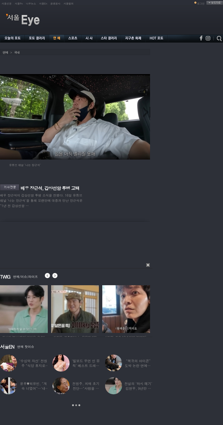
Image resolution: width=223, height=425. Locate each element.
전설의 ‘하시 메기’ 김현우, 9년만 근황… (138, 388)
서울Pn (19, 3)
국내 (17, 52)
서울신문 (7, 3)
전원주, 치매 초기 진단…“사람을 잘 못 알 (85, 388)
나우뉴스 (31, 3)
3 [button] (79, 405)
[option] (24, 308)
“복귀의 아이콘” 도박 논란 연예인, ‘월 (138, 365)
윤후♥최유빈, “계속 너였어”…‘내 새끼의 (33, 388)
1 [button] (73, 405)
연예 (5, 52)
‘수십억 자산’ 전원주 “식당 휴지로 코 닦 (33, 365)
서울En (43, 3)
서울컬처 (69, 3)
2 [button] (76, 405)
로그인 (201, 3)
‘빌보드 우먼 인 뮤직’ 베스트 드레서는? (86, 365)
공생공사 (55, 3)
